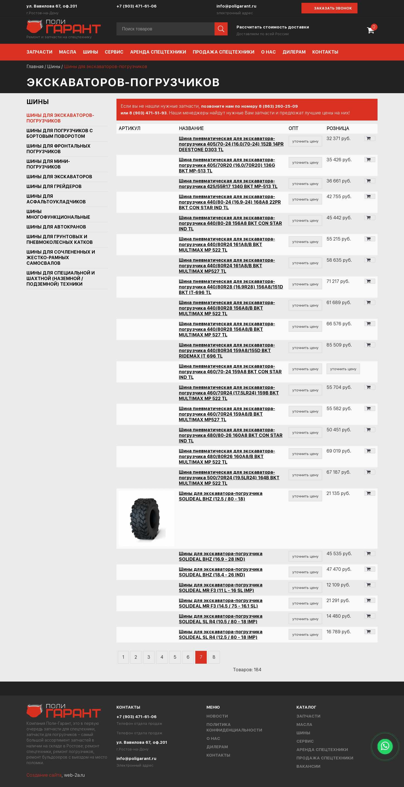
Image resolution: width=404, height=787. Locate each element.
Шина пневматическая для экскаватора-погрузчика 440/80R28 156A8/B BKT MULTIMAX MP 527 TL (227, 329)
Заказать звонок (333, 8)
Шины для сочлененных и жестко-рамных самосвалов (60, 257)
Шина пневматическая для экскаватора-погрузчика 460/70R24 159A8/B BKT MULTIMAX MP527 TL (227, 414)
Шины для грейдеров (54, 186)
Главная (34, 66)
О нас (268, 52)
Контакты (325, 52)
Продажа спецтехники (223, 52)
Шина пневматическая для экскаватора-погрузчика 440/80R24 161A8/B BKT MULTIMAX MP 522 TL (227, 244)
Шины (90, 52)
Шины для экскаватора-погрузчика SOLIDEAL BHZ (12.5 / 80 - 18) (220, 496)
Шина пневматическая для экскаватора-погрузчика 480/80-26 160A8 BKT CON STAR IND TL (231, 435)
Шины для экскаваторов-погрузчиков (60, 118)
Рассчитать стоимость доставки (273, 27)
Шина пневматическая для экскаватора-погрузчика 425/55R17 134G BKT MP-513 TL (228, 183)
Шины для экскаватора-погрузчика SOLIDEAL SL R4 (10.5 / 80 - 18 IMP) (220, 618)
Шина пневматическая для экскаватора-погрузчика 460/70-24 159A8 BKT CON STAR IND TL (230, 372)
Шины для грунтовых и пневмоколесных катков (59, 239)
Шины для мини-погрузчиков (48, 164)
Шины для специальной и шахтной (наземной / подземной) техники (60, 278)
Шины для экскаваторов (59, 176)
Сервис (114, 52)
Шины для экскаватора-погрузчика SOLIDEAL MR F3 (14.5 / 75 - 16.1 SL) (220, 603)
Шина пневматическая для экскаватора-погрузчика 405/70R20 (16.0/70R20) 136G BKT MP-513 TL (227, 165)
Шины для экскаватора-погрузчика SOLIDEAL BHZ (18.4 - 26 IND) (220, 572)
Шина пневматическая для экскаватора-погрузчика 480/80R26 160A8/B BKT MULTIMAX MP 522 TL (227, 456)
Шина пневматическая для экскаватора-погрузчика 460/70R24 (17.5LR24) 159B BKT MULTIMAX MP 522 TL (229, 393)
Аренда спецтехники (158, 52)
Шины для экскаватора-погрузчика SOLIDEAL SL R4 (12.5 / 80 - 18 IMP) (220, 634)
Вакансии (308, 766)
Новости (217, 716)
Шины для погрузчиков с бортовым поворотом (59, 133)
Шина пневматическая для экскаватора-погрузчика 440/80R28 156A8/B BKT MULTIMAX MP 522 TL (227, 308)
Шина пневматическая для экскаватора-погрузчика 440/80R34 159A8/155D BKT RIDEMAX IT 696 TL (227, 350)
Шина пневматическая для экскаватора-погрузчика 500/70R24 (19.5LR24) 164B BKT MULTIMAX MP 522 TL (229, 478)
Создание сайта (44, 775)
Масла (67, 52)
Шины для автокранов (56, 227)
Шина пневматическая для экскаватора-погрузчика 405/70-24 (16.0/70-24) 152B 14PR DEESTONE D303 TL (231, 144)
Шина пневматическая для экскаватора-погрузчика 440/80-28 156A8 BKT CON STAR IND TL (230, 223)
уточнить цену (305, 141)
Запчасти (39, 52)
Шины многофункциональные (58, 214)
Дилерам (294, 52)
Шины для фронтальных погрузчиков (58, 148)
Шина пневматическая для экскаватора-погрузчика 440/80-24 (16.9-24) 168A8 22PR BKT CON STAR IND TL (230, 202)
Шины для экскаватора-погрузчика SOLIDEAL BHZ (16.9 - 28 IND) (220, 556)
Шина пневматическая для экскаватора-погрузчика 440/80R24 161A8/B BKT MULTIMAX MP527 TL (227, 265)
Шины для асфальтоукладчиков (56, 199)
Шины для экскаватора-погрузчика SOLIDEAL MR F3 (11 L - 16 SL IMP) (220, 587)
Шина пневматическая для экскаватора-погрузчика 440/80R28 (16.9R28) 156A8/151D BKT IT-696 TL (231, 287)
